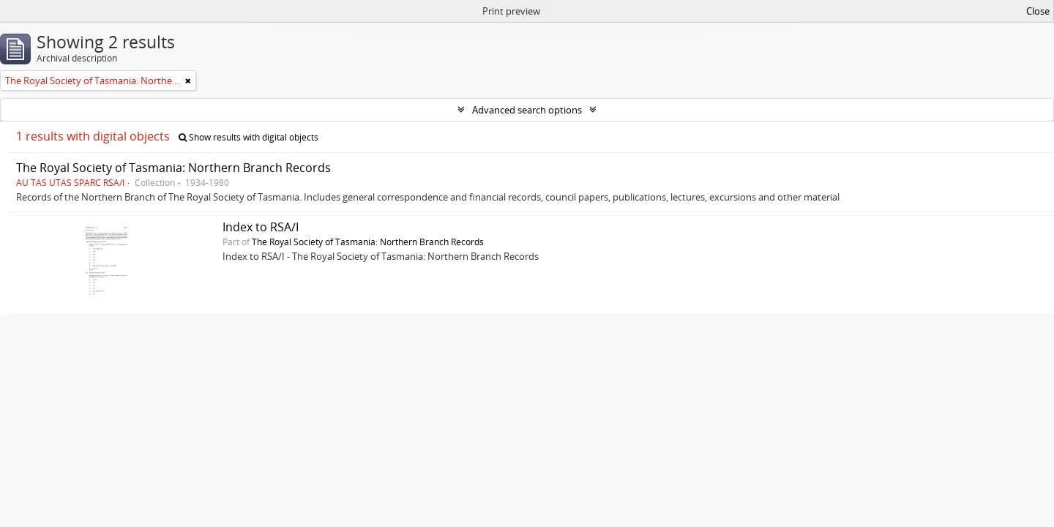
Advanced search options (527, 109)
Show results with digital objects (248, 137)
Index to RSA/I (261, 227)
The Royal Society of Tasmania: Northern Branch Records (173, 168)
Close (1038, 11)
